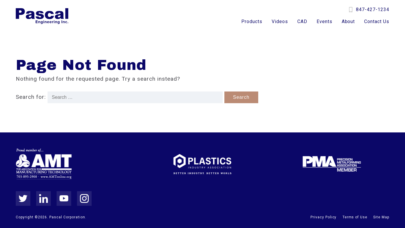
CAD (302, 21)
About (348, 21)
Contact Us (376, 21)
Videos (280, 21)
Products (251, 21)
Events (324, 21)
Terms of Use (355, 217)
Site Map (381, 217)
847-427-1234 (372, 9)
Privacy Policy (323, 217)
